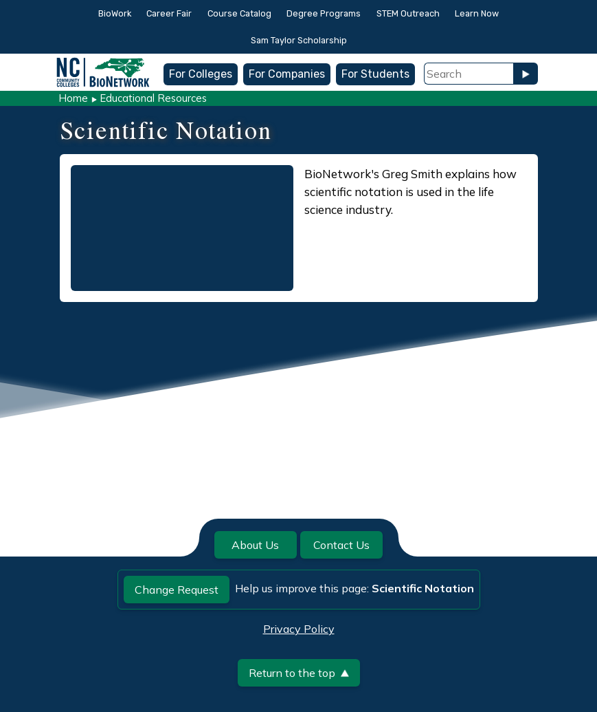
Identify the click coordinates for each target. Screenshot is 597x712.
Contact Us (341, 545)
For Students (375, 73)
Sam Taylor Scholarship (299, 40)
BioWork (114, 13)
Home (73, 98)
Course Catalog (239, 13)
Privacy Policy (299, 629)
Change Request (176, 589)
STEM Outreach (408, 13)
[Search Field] (468, 74)
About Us (255, 545)
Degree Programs (323, 13)
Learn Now (477, 13)
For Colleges (200, 73)
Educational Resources (153, 98)
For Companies (287, 73)
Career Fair (169, 13)
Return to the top (299, 673)
